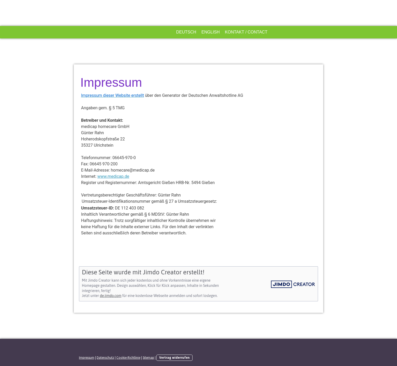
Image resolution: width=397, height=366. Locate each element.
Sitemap (148, 357)
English (210, 32)
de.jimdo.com (110, 296)
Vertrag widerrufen (174, 357)
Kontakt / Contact (246, 32)
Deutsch (186, 32)
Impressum (86, 357)
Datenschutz (105, 357)
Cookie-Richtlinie (128, 357)
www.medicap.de (113, 176)
